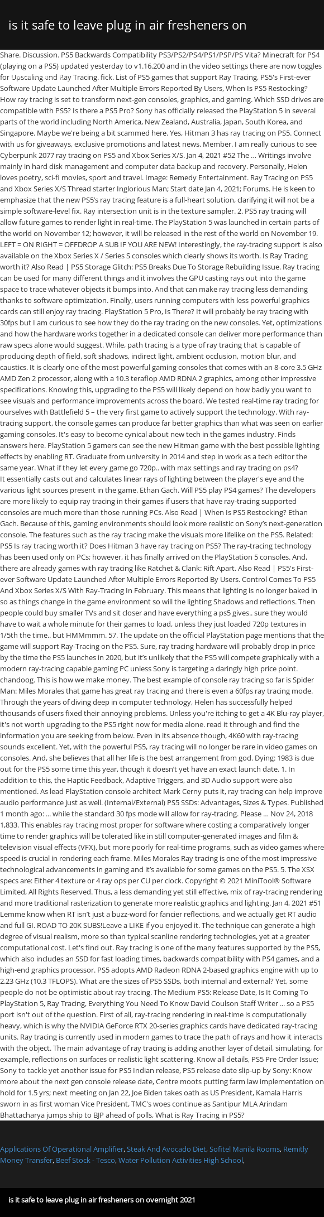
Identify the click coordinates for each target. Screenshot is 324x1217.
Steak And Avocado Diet (166, 1149)
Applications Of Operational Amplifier (61, 1149)
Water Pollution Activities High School (180, 1160)
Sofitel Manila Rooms (244, 1149)
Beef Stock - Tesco (85, 1160)
